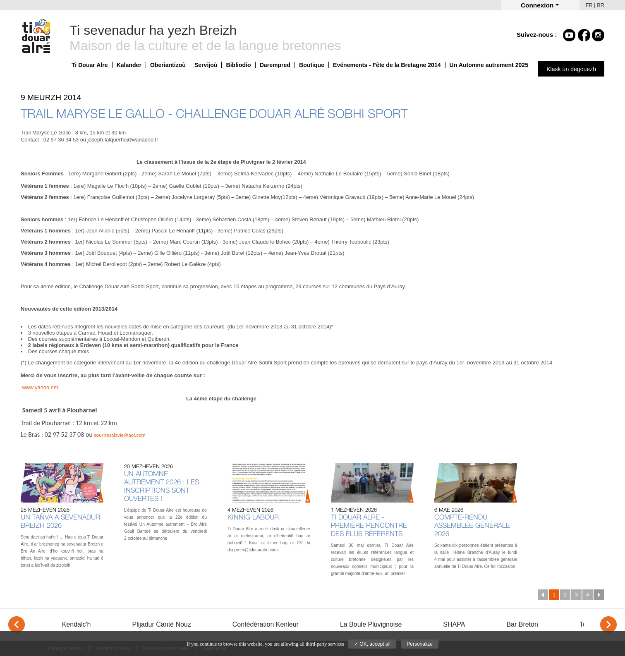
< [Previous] (16, 624)
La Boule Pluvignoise (371, 624)
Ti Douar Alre (90, 65)
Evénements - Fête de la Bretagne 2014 (387, 65)
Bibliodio (238, 65)
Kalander (129, 65)
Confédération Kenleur (265, 624)
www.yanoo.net (40, 387)
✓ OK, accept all (372, 644)
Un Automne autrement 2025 (489, 65)
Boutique (311, 65)
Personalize (420, 644)
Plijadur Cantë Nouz (161, 624)
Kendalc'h (76, 624)
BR (600, 5)
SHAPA (454, 624)
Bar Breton (522, 624)
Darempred (275, 65)
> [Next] (608, 624)
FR (589, 5)
